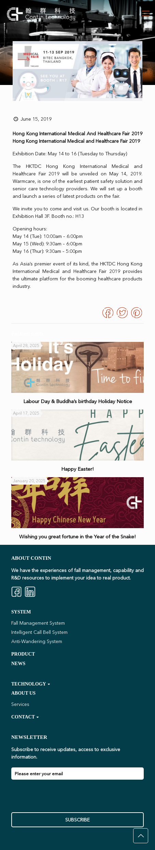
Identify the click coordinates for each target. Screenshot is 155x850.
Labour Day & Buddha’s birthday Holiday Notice (77, 401)
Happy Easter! (77, 469)
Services (20, 704)
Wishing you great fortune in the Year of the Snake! (77, 536)
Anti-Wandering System (36, 641)
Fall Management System (38, 623)
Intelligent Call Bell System (39, 632)
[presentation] (63, 799)
